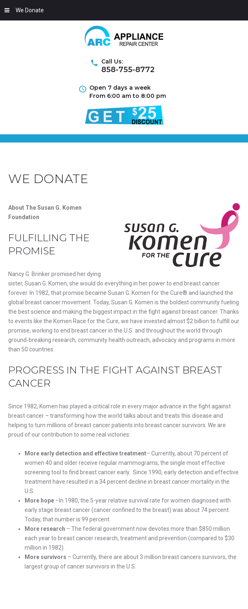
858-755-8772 (128, 69)
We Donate (24, 10)
